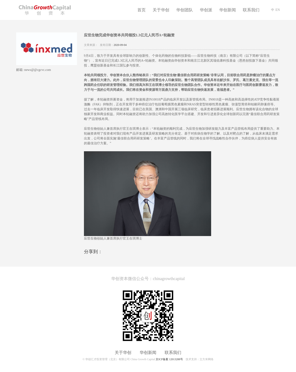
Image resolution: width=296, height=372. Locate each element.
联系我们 (251, 10)
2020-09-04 (120, 45)
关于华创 (161, 10)
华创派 (206, 10)
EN (277, 10)
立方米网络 (206, 359)
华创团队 (184, 10)
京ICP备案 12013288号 (169, 359)
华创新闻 (227, 10)
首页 (141, 10)
